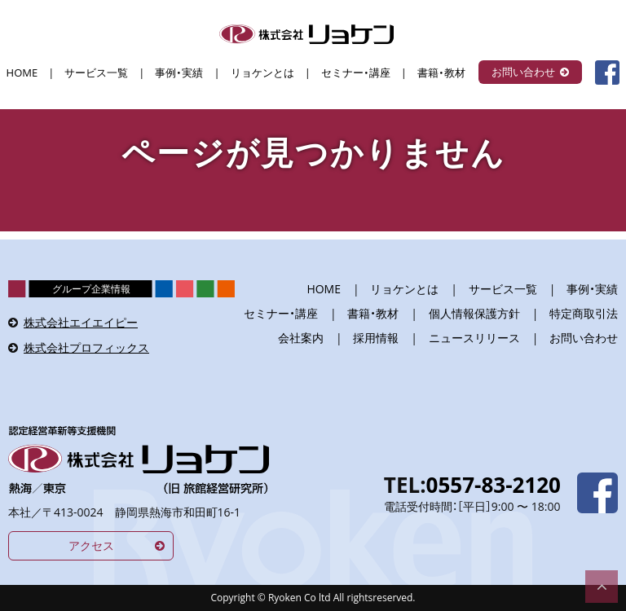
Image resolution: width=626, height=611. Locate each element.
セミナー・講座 (355, 73)
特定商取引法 (583, 313)
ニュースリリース (474, 337)
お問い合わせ (523, 71)
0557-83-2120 (493, 484)
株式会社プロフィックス (86, 347)
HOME (22, 73)
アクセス (91, 545)
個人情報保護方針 (474, 313)
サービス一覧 (96, 73)
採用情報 (376, 337)
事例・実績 (179, 73)
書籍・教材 (441, 73)
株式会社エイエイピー (81, 322)
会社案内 (301, 337)
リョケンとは (262, 73)
